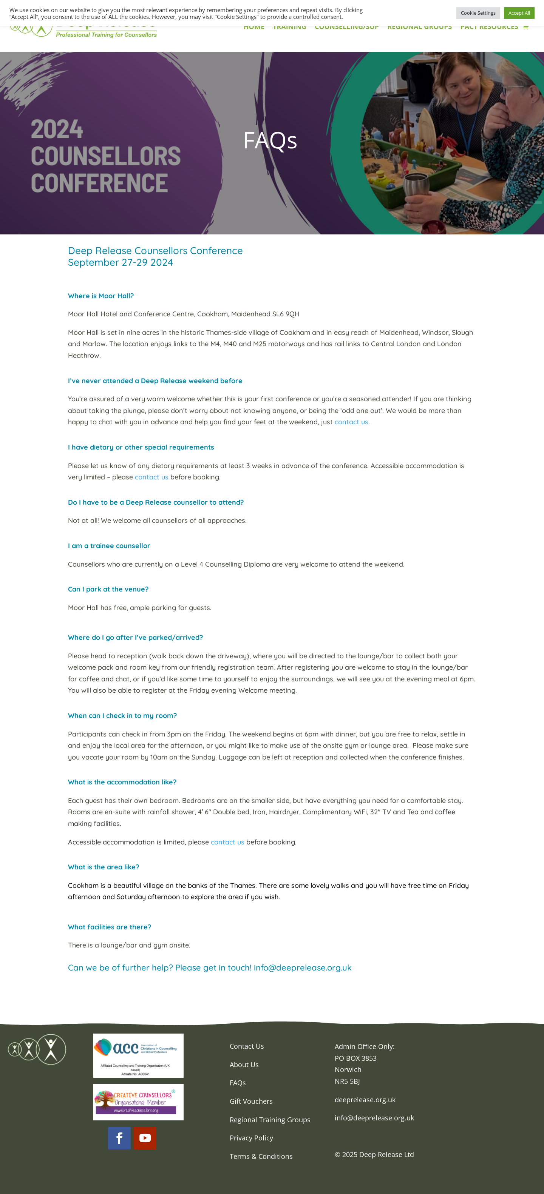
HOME (254, 27)
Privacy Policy (251, 1137)
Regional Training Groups (270, 1119)
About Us (244, 1064)
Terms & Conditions (261, 1156)
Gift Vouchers (251, 1101)
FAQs (238, 1082)
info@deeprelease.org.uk (374, 1117)
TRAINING (289, 27)
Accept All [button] (519, 12)
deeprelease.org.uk (365, 1099)
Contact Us (247, 1046)
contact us (351, 422)
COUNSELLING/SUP (347, 27)
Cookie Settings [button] (478, 12)
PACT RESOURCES (489, 27)
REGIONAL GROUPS (419, 27)
